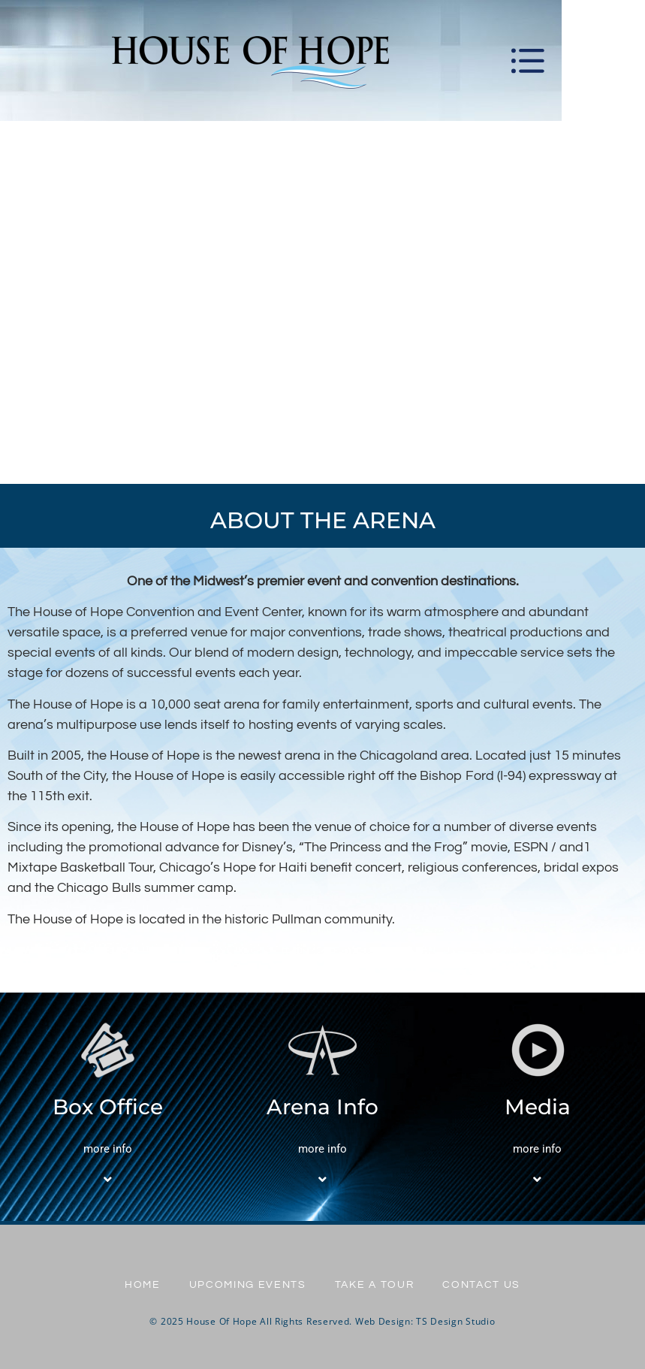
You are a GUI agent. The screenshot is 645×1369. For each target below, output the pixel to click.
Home (140, 1285)
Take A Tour (375, 1285)
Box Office (108, 1107)
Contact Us (484, 1285)
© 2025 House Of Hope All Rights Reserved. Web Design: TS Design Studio (322, 1321)
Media (538, 1107)
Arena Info (322, 1107)
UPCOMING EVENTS (247, 1285)
